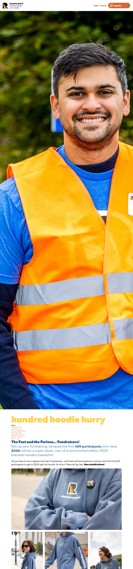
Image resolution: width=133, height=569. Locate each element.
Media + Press (15, 438)
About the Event (16, 427)
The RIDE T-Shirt (16, 433)
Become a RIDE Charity (18, 431)
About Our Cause (16, 429)
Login (96, 5)
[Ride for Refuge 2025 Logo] (19, 6)
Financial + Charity (17, 437)
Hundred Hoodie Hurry (18, 435)
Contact (103, 5)
